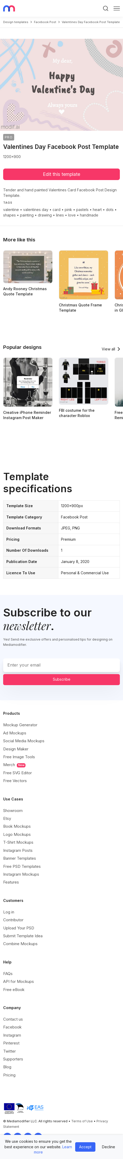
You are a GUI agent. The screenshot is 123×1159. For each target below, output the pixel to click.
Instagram (12, 1035)
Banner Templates (19, 858)
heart (97, 209)
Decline (108, 1147)
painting (27, 215)
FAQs (8, 973)
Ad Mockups (14, 732)
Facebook (12, 1027)
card (56, 209)
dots (110, 209)
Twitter (9, 1051)
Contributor (13, 919)
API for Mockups (18, 981)
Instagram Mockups (21, 874)
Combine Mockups (20, 943)
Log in (8, 911)
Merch (14, 764)
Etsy (7, 818)
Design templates (15, 22)
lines (60, 215)
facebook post (45, 22)
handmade (89, 215)
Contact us (13, 1019)
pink (68, 209)
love (72, 215)
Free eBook (13, 989)
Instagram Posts (18, 850)
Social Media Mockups (23, 740)
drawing (45, 215)
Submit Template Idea (23, 935)
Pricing (9, 1075)
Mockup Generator (20, 724)
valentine (11, 209)
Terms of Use (82, 1121)
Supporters (13, 1059)
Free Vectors (15, 780)
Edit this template (61, 174)
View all (108, 349)
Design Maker (15, 748)
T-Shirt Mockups (18, 842)
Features (11, 882)
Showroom (13, 810)
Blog (7, 1066)
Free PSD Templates (22, 866)
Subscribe (61, 679)
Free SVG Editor (17, 772)
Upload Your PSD (18, 927)
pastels (82, 209)
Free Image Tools (19, 756)
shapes (9, 215)
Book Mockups (17, 826)
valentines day (35, 209)
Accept (85, 1147)
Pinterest (11, 1043)
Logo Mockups (17, 834)
